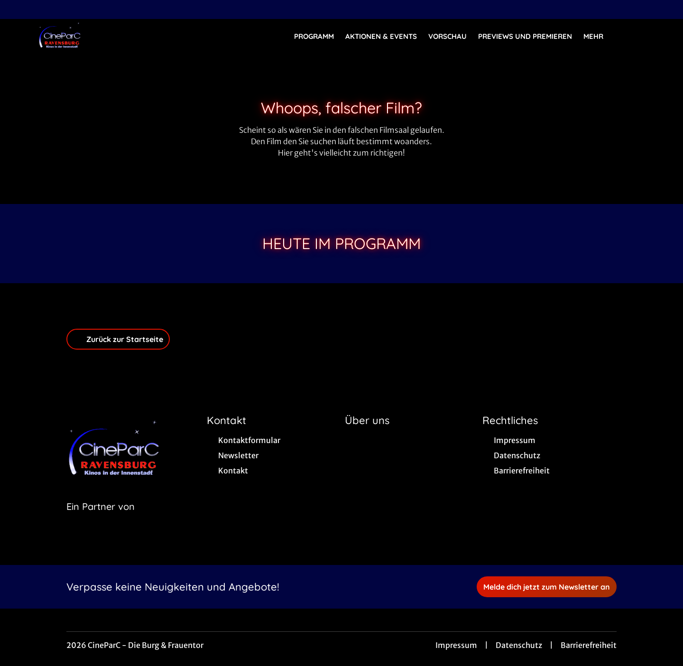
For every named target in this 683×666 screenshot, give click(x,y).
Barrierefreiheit (589, 645)
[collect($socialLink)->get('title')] (17, 9)
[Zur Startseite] (104, 36)
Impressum (456, 645)
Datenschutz (519, 645)
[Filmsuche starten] (635, 36)
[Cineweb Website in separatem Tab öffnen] (100, 518)
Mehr (599, 36)
